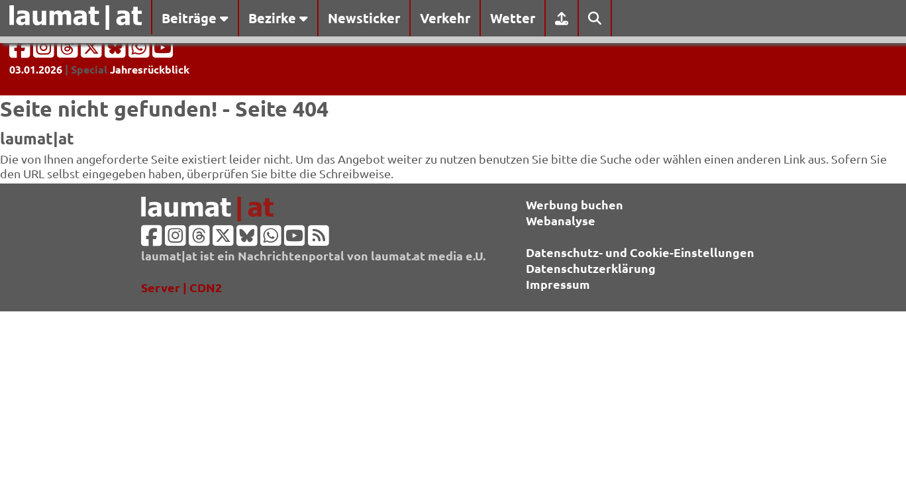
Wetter (512, 17)
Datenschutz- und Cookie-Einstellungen (640, 252)
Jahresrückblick (149, 69)
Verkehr (445, 17)
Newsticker (364, 17)
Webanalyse (560, 220)
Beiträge (195, 17)
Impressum (558, 284)
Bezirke (278, 17)
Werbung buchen (574, 204)
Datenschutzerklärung (591, 268)
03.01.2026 (35, 69)
